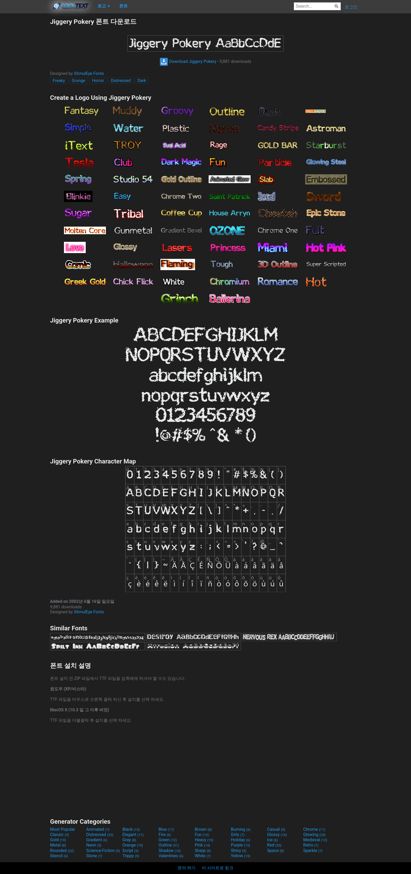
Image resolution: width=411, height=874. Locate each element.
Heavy (204, 839)
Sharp (203, 850)
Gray (129, 839)
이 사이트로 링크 (217, 867)
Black (131, 829)
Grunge (78, 80)
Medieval (315, 839)
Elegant (133, 834)
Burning (241, 829)
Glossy (277, 834)
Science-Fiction (103, 850)
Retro (310, 845)
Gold (58, 839)
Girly (238, 834)
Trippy (130, 855)
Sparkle (312, 850)
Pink (202, 845)
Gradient (96, 839)
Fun (202, 834)
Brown (203, 829)
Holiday (240, 839)
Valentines (171, 855)
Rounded (62, 850)
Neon (93, 845)
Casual (276, 829)
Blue (166, 829)
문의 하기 (187, 867)
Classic (59, 834)
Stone (94, 855)
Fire (165, 834)
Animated (98, 829)
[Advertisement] (25, 95)
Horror (98, 80)
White (203, 855)
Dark (142, 80)
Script (130, 850)
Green (168, 839)
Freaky (59, 80)
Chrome (314, 829)
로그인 (351, 6)
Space (275, 850)
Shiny (238, 850)
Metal (58, 845)
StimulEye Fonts (89, 73)
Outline (169, 845)
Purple (240, 845)
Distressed (121, 80)
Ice (272, 839)
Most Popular (62, 829)
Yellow (240, 855)
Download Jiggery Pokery (188, 61)
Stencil (59, 855)
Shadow (170, 850)
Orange (132, 845)
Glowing (314, 834)
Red (274, 845)
